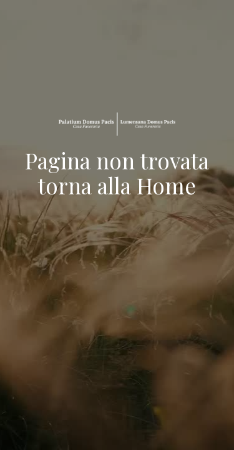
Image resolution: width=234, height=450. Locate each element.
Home (166, 185)
